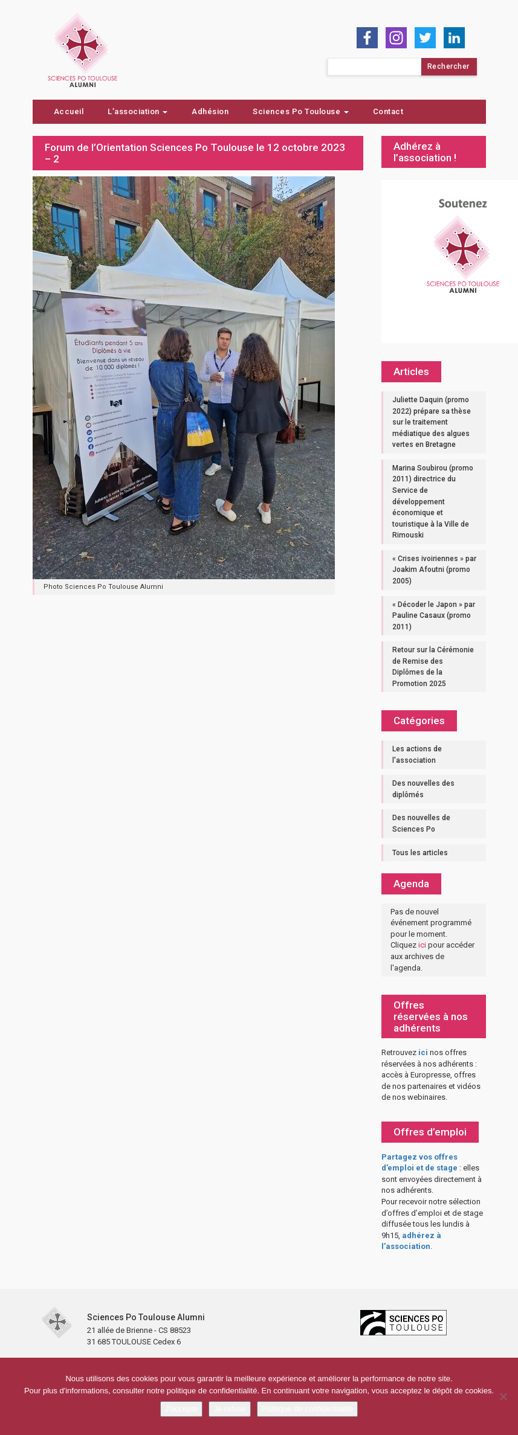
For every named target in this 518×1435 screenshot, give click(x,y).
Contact (388, 111)
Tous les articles (420, 853)
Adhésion (210, 111)
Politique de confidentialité (307, 1408)
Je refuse (229, 1408)
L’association (137, 111)
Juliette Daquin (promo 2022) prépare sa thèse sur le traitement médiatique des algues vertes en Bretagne (431, 422)
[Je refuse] (503, 1396)
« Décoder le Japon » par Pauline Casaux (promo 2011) (433, 615)
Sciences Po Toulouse (301, 111)
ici (422, 944)
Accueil (69, 111)
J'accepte (181, 1408)
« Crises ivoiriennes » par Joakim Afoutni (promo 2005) (434, 569)
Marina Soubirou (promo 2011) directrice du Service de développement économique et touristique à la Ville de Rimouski (432, 501)
